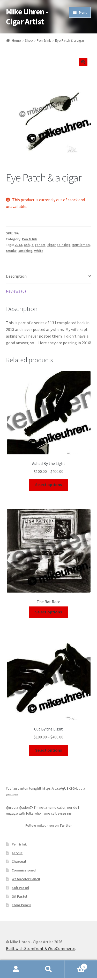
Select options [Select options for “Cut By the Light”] (48, 750)
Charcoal (19, 861)
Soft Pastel (20, 887)
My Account (16, 969)
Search (48, 969)
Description (16, 276)
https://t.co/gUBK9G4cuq (62, 788)
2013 (18, 244)
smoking (25, 250)
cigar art (39, 244)
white (38, 250)
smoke (11, 250)
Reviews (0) (16, 291)
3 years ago (65, 813)
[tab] (48, 276)
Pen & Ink (44, 40)
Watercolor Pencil (26, 879)
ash (27, 244)
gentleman (81, 244)
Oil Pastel (19, 896)
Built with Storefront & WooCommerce (40, 948)
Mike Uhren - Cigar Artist (27, 16)
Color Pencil (21, 905)
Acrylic (17, 853)
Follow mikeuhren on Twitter (48, 825)
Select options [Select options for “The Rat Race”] (48, 611)
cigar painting (58, 244)
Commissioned (24, 870)
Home (16, 40)
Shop (29, 40)
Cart (76, 965)
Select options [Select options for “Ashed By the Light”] (48, 484)
